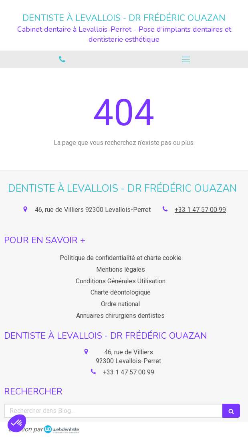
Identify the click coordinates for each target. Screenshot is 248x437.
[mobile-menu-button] (186, 59)
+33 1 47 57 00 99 (200, 209)
